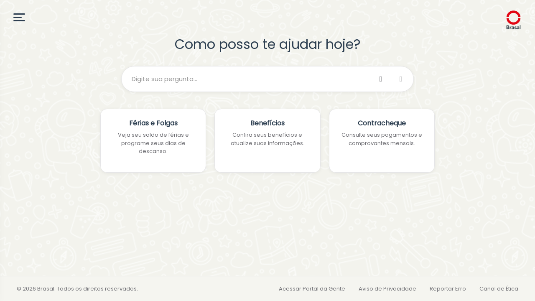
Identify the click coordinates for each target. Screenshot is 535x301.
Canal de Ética (498, 289)
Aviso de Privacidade (387, 289)
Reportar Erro (448, 289)
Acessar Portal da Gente (312, 289)
